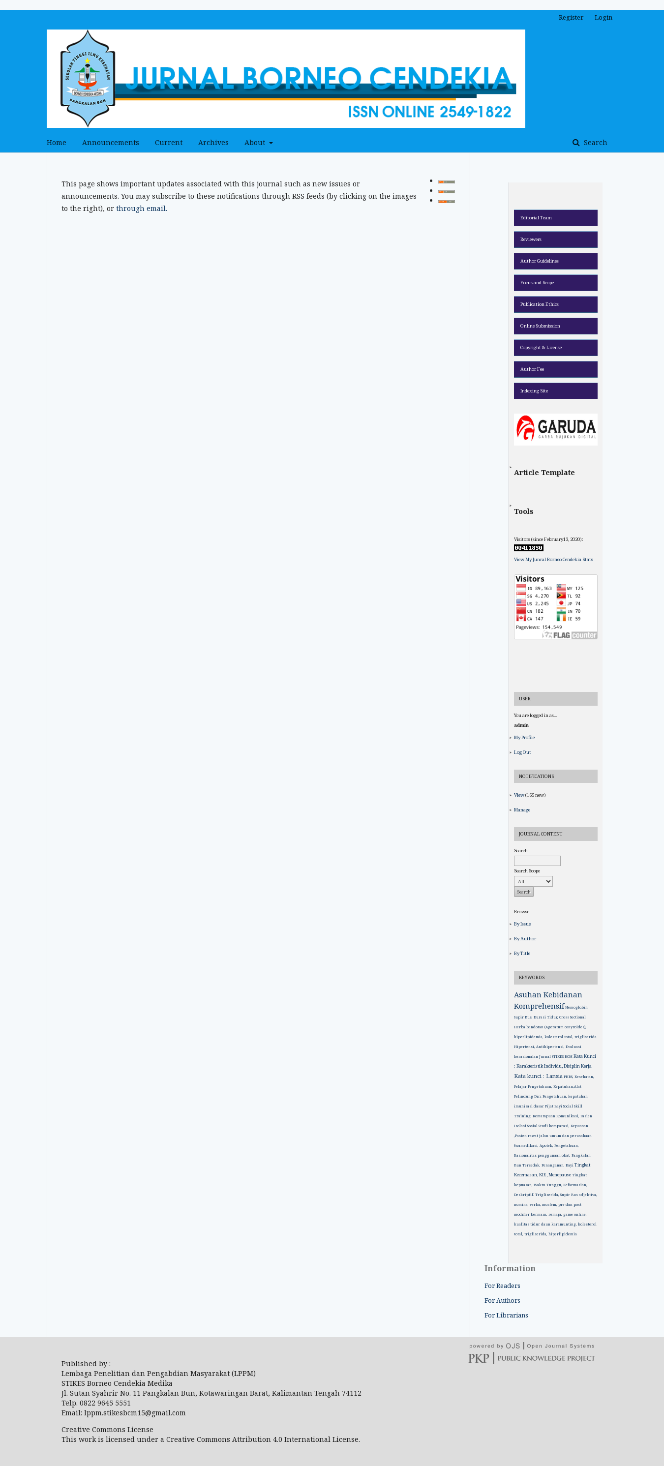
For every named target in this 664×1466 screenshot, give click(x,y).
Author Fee (532, 369)
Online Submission (540, 326)
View (519, 795)
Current (168, 142)
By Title (522, 953)
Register (571, 17)
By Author (525, 938)
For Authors (502, 1300)
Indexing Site (534, 391)
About (255, 142)
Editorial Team (536, 217)
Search (594, 142)
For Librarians (506, 1315)
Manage (522, 810)
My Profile (524, 737)
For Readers (502, 1285)
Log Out (522, 752)
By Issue (522, 924)
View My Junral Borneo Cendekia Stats (553, 559)
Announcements (110, 142)
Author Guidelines (539, 261)
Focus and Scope (537, 282)
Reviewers (531, 239)
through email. (141, 208)
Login (603, 17)
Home (56, 142)
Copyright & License (541, 347)
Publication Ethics (539, 304)
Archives (213, 142)
